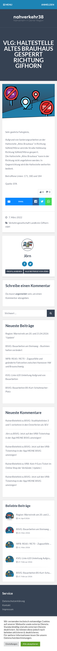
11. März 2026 (24, 547)
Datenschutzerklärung (13, 601)
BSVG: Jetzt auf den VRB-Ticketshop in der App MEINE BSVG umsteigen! (27, 450)
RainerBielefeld (13, 420)
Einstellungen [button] (11, 644)
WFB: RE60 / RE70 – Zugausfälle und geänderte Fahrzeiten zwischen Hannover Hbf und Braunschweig (28, 362)
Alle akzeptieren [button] (30, 644)
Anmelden (47, 4)
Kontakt (6, 605)
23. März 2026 (24, 533)
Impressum (7, 609)
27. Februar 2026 (25, 562)
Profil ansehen (14, 271)
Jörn (27, 256)
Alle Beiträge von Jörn (36, 271)
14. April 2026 (24, 518)
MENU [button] (7, 4)
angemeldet (21, 293)
